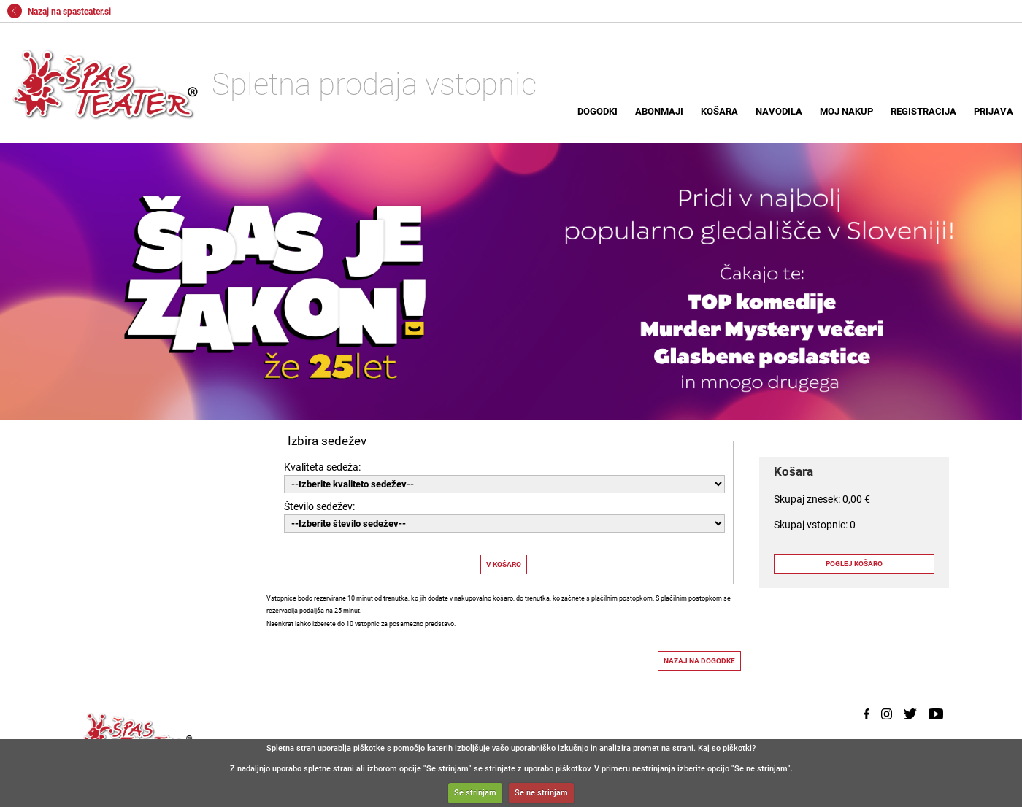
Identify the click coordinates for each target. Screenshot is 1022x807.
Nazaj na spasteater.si (59, 12)
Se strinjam (475, 793)
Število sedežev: (319, 506)
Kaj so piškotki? (727, 748)
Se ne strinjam (541, 793)
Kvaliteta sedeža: (322, 467)
